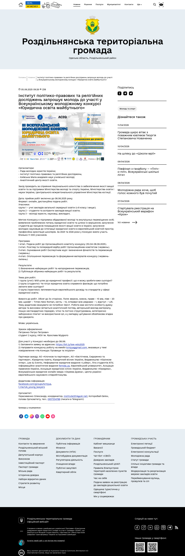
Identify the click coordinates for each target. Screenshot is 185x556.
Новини (31, 77)
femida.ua (64, 365)
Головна (22, 77)
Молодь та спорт (127, 109)
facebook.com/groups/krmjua (34, 384)
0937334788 (54, 399)
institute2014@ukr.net (75, 396)
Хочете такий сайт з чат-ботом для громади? (46, 540)
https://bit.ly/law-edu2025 (70, 344)
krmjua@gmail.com (76, 347)
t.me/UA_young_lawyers (31, 387)
